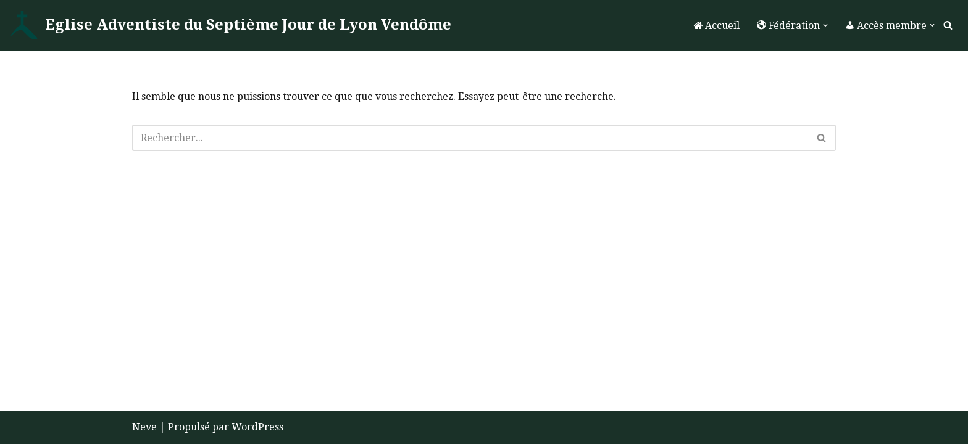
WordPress (257, 427)
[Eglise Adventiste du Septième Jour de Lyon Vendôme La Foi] (230, 25)
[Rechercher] (948, 25)
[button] (825, 25)
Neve (144, 427)
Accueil (717, 25)
